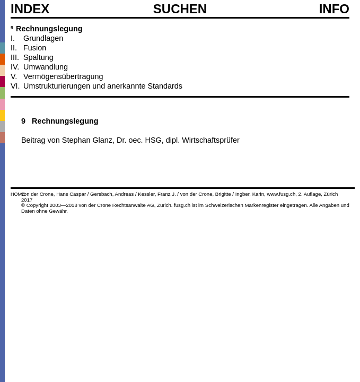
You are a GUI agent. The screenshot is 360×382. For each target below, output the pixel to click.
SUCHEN (180, 8)
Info (334, 9)
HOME (18, 194)
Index (30, 9)
